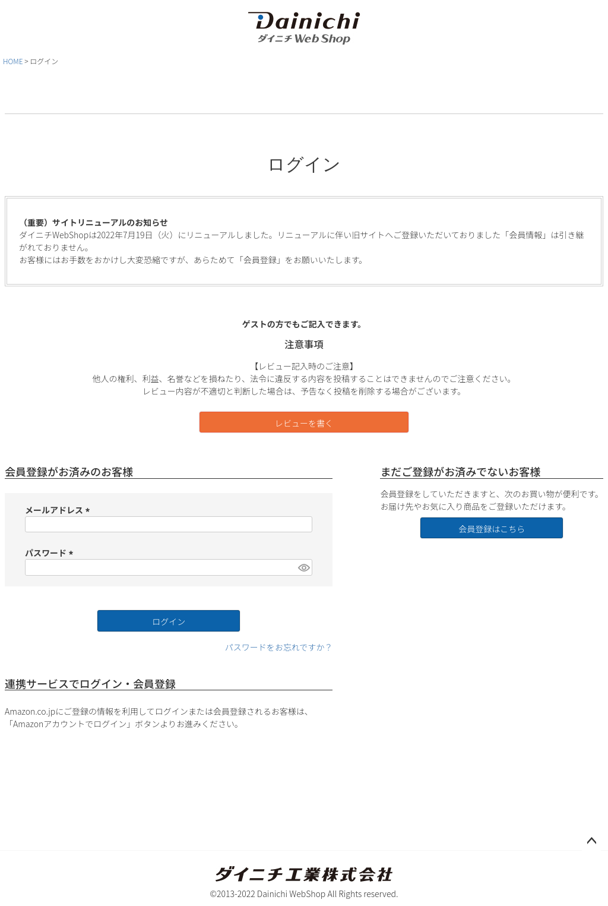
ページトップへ (591, 841)
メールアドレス (59, 510)
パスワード (51, 552)
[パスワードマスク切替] (303, 567)
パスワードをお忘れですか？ (279, 647)
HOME (13, 61)
